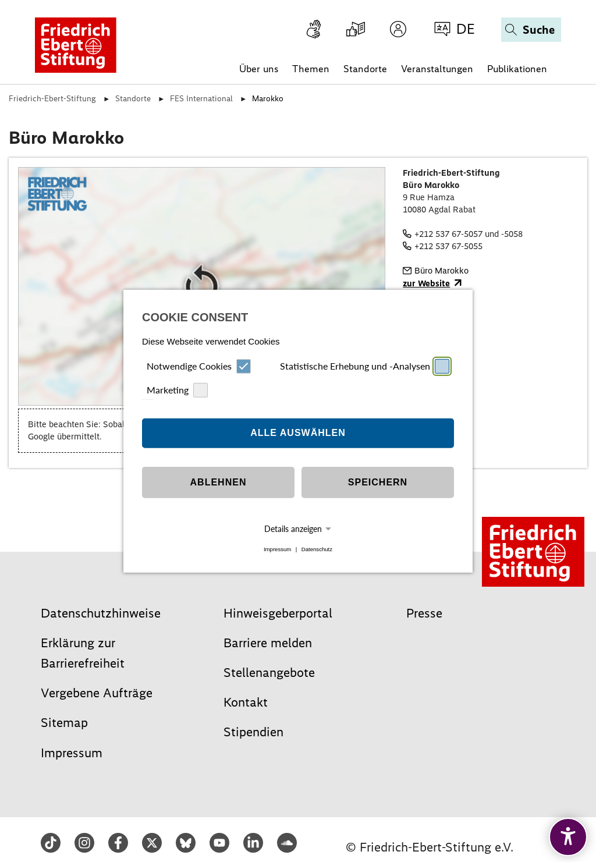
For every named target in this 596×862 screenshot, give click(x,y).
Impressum (277, 549)
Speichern (377, 482)
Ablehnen (218, 482)
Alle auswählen (298, 433)
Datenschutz (316, 549)
